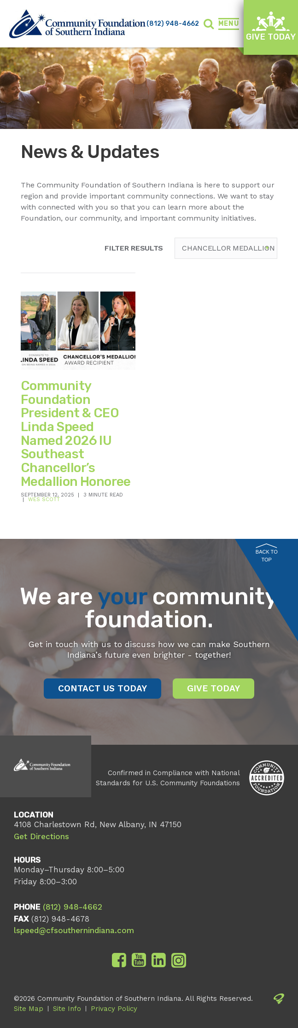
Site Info (67, 1009)
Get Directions (41, 836)
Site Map (28, 1009)
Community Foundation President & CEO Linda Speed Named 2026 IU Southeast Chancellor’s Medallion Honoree (76, 433)
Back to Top (267, 552)
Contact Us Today (102, 688)
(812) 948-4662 (172, 24)
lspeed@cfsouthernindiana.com (74, 930)
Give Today (271, 26)
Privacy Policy (114, 1009)
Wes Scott (44, 499)
